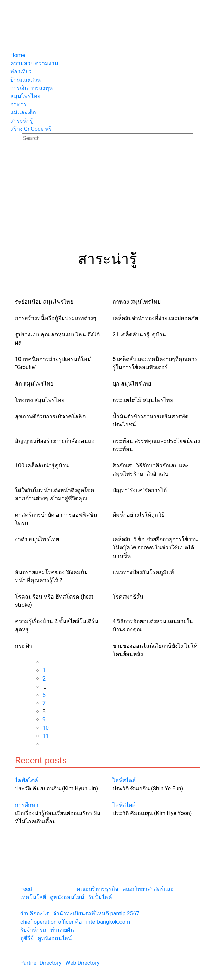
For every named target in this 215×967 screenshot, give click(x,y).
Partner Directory (40, 962)
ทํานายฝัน (62, 930)
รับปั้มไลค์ (100, 897)
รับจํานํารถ (33, 930)
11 (45, 736)
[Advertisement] (107, 199)
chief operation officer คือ (51, 922)
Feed (26, 889)
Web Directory (82, 962)
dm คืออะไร (34, 913)
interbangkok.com (108, 922)
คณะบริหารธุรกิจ (97, 889)
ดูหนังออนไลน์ (67, 897)
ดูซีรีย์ (27, 938)
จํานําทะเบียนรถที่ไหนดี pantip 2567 (96, 913)
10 (45, 728)
